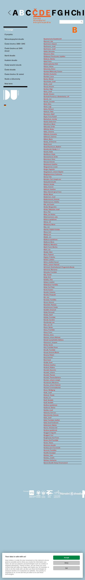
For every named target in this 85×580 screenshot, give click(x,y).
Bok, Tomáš (47, 274)
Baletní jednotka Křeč (51, 64)
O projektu (9, 34)
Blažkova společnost (50, 239)
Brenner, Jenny (49, 335)
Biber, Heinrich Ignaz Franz (52, 192)
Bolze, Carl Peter (49, 287)
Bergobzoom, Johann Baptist (53, 172)
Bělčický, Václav (49, 129)
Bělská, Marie (48, 139)
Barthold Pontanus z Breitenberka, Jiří (56, 96)
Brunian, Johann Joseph (52, 380)
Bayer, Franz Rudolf (50, 116)
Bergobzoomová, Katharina (53, 174)
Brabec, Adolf (48, 315)
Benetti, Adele (48, 152)
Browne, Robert (49, 355)
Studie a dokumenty (12, 79)
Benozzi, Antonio (49, 162)
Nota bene (9, 84)
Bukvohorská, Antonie (51, 415)
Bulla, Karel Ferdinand (51, 422)
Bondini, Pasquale (50, 295)
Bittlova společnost (50, 219)
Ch (76, 13)
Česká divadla (10, 70)
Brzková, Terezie (49, 395)
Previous (9, 12)
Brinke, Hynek (48, 345)
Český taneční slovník (13, 65)
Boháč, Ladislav (49, 259)
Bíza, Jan (47, 227)
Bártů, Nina (47, 104)
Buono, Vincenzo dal (50, 428)
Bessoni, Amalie (49, 184)
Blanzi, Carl (47, 232)
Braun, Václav (48, 327)
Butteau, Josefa (49, 458)
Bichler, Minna (48, 194)
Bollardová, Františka (51, 285)
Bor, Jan (46, 297)
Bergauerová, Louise (50, 167)
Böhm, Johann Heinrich (51, 264)
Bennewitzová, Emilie (51, 157)
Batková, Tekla (48, 111)
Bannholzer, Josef (50, 81)
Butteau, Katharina (50, 460)
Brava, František (49, 330)
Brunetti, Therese (49, 375)
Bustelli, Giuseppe (50, 453)
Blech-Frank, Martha (50, 247)
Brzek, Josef (48, 392)
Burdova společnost (50, 430)
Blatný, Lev (47, 234)
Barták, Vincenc (49, 94)
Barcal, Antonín (49, 86)
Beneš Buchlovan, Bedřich (52, 147)
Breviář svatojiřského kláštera (54, 340)
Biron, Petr (47, 212)
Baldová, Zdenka (49, 59)
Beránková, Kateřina (50, 164)
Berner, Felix (48, 177)
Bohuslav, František (50, 272)
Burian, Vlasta (48, 443)
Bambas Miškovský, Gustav (53, 71)
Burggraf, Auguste (50, 433)
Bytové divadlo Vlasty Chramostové (56, 463)
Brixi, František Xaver (51, 347)
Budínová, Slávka (49, 407)
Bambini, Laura (49, 76)
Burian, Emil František (51, 440)
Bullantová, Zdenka (50, 425)
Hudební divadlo (11, 60)
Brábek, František (49, 317)
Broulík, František (49, 350)
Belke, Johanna (49, 132)
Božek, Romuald (49, 312)
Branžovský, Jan (49, 322)
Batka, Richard (49, 109)
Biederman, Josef (49, 197)
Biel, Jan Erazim (49, 204)
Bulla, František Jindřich (52, 420)
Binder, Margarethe (50, 207)
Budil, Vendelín (48, 400)
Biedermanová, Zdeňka (51, 202)
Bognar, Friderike (49, 257)
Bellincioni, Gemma (50, 137)
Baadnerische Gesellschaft (53, 39)
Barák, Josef (48, 84)
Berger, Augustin (49, 169)
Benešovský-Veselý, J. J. (52, 149)
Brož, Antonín (48, 357)
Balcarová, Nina (49, 54)
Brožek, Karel (48, 362)
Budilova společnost (50, 405)
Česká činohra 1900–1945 (15, 44)
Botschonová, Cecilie (51, 307)
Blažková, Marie (49, 242)
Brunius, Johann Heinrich (52, 385)
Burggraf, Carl (48, 435)
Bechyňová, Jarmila (50, 119)
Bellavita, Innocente (50, 134)
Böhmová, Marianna (50, 269)
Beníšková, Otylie (49, 154)
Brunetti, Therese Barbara (52, 377)
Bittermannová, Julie (51, 217)
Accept (66, 558)
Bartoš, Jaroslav (49, 101)
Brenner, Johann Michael (52, 337)
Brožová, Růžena (49, 367)
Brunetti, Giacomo (50, 370)
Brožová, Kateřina (50, 365)
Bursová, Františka (50, 450)
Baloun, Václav (49, 66)
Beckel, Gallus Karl (50, 121)
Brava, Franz (48, 332)
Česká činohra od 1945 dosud (13, 50)
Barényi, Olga (48, 89)
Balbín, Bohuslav (49, 51)
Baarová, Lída (48, 41)
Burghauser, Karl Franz (51, 438)
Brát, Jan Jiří (48, 325)
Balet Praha (48, 61)
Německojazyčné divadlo (14, 39)
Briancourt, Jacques (50, 342)
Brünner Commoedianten (52, 387)
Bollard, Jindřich (49, 282)
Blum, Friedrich (49, 254)
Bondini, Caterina (49, 292)
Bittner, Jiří (47, 222)
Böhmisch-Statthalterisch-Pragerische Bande (59, 267)
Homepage (9, 30)
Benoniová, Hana (49, 159)
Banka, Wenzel (48, 79)
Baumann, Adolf (49, 114)
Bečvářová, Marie (49, 124)
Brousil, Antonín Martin (51, 352)
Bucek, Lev (47, 397)
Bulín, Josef (47, 417)
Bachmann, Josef (49, 46)
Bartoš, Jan (47, 99)
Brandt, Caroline (49, 320)
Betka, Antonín (49, 187)
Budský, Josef (48, 410)
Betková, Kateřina (50, 189)
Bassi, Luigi (47, 106)
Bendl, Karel (48, 144)
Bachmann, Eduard (50, 44)
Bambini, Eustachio (50, 74)
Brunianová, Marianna (51, 382)
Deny (66, 563)
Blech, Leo (47, 249)
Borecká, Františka (50, 300)
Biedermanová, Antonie (51, 199)
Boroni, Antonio (49, 302)
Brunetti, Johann (49, 372)
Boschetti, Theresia (50, 305)
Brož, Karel (47, 360)
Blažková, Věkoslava (50, 244)
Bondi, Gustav (48, 290)
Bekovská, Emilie (49, 126)
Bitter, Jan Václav (49, 214)
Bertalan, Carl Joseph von (52, 179)
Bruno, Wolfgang (49, 390)
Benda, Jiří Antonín (50, 142)
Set (66, 568)
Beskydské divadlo (50, 182)
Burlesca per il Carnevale (52, 448)
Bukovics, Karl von (50, 412)
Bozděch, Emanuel (50, 310)
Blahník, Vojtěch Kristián (52, 229)
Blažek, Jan (47, 237)
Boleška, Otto (48, 280)
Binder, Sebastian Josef (51, 209)
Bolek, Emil (47, 277)
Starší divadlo (10, 56)
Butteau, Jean (48, 455)
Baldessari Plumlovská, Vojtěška (54, 56)
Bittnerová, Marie (49, 224)
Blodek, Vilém (48, 252)
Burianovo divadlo (50, 445)
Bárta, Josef (48, 91)
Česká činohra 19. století (14, 74)
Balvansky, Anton (49, 69)
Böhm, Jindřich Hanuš (51, 262)
